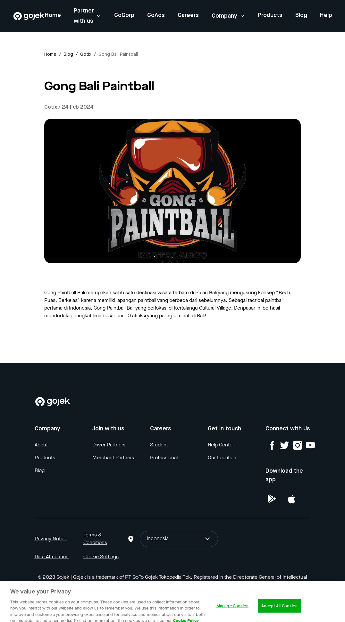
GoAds (156, 15)
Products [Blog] (45, 457)
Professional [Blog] (164, 457)
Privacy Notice (51, 538)
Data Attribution (52, 556)
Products (270, 15)
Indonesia (179, 539)
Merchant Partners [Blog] (113, 457)
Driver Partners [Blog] (108, 444)
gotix (85, 54)
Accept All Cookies (279, 612)
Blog (301, 15)
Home (53, 15)
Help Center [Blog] (221, 444)
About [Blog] (41, 444)
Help (326, 15)
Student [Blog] (159, 444)
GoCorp (124, 15)
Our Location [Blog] (222, 457)
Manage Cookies (232, 612)
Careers (188, 15)
